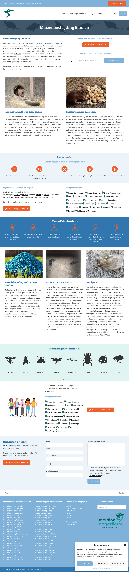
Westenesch (118, 207)
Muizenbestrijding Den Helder (13, 508)
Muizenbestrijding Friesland (44, 550)
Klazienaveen (80, 196)
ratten (38, 195)
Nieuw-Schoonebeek (109, 200)
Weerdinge (96, 207)
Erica (70, 196)
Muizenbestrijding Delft (11, 515)
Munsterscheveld (112, 196)
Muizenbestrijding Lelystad (44, 529)
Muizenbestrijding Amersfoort (13, 545)
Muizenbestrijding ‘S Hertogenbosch (15, 534)
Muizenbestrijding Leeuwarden (13, 559)
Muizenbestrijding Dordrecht (13, 522)
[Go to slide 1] (63, 379)
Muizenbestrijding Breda (11, 529)
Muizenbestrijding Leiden (12, 518)
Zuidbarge (81, 211)
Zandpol (71, 211)
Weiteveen (107, 207)
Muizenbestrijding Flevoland (44, 559)
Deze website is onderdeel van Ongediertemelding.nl (23, 569)
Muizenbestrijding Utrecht (44, 545)
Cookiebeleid (95, 568)
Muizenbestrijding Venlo (11, 539)
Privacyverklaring (105, 568)
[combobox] (88, 60)
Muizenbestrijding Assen (43, 518)
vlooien (17, 195)
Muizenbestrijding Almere (43, 532)
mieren (46, 195)
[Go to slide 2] (65, 379)
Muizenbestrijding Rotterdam (13, 520)
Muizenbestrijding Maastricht (13, 541)
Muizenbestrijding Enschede (44, 527)
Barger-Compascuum (76, 193)
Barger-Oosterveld (94, 193)
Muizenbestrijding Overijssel (44, 557)
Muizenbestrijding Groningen (45, 552)
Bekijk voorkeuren (118, 563)
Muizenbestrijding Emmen (44, 520)
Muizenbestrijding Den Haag (13, 513)
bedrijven (17, 54)
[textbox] (85, 60)
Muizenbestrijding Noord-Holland (46, 534)
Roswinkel (112, 204)
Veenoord (85, 207)
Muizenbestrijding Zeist (11, 550)
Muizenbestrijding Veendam (44, 515)
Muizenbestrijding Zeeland (44, 539)
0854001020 (50, 316)
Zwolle (122, 493)
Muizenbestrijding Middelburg (13, 527)
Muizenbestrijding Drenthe (44, 555)
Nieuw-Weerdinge (75, 204)
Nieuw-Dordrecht (92, 200)
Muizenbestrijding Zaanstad (12, 511)
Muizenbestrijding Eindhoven (13, 536)
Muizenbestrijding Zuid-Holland (45, 536)
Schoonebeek (73, 207)
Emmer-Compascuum (112, 193)
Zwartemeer (92, 211)
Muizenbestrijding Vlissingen (13, 525)
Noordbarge (89, 204)
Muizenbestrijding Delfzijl (43, 511)
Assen (6, 493)
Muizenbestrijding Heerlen (12, 543)
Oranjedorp (101, 204)
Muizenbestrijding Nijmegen (13, 555)
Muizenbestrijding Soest (11, 548)
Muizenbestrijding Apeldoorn (13, 557)
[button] (125, 545)
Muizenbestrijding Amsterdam (13, 506)
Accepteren (85, 563)
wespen (25, 195)
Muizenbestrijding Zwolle (43, 522)
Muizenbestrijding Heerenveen (45, 506)
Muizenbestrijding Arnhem (12, 552)
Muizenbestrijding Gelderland (45, 548)
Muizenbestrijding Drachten (44, 508)
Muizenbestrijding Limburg (44, 543)
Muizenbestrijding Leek (42, 513)
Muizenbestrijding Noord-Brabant (46, 541)
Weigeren (101, 563)
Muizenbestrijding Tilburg (12, 532)
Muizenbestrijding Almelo (43, 525)
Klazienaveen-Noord (95, 196)
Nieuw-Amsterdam (75, 200)
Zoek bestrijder (114, 60)
